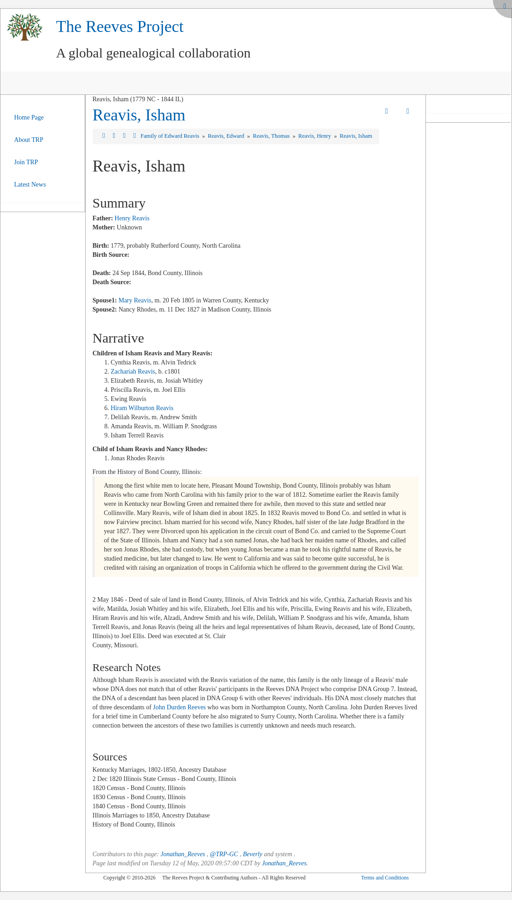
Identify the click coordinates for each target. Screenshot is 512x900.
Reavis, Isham (138, 115)
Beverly (252, 854)
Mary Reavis (134, 300)
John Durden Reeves (179, 707)
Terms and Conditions (385, 877)
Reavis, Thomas (272, 136)
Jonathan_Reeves (182, 854)
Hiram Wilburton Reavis (142, 408)
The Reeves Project (120, 26)
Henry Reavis (132, 218)
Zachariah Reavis (133, 371)
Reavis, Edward (227, 136)
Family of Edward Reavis (170, 136)
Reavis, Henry (315, 136)
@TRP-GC (224, 854)
